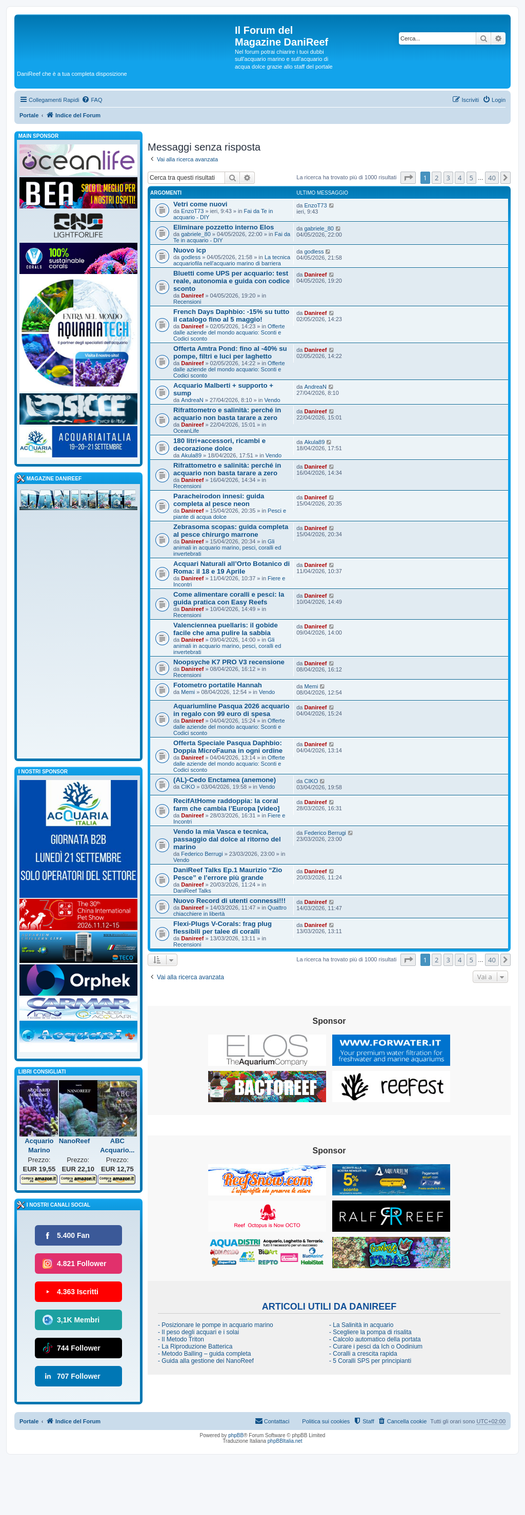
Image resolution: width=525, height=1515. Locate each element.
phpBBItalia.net (285, 1441)
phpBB (236, 1435)
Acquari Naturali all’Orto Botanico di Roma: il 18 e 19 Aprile (231, 567)
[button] (408, 178)
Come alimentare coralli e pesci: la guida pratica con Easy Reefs (228, 598)
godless (190, 257)
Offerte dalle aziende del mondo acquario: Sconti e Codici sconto (229, 332)
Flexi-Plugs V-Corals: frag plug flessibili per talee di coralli (222, 927)
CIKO (188, 787)
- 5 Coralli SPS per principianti (370, 1360)
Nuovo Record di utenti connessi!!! (229, 900)
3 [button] (448, 177)
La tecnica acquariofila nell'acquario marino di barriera (231, 260)
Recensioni (187, 302)
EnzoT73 (192, 211)
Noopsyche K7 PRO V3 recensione (229, 662)
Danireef (192, 295)
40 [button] (492, 177)
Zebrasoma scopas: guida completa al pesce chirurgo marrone (230, 530)
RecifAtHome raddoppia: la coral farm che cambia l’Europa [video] (226, 804)
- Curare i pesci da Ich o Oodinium (375, 1346)
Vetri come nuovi (200, 204)
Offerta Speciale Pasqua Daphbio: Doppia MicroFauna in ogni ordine (227, 746)
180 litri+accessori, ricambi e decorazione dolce (219, 444)
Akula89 (191, 455)
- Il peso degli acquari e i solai (198, 1332)
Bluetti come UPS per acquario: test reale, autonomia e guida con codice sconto (231, 280)
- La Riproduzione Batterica (195, 1346)
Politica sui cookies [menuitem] (326, 1421)
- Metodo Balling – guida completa (204, 1353)
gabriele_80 (196, 234)
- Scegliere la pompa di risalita (370, 1332)
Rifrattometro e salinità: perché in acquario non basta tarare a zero (227, 414)
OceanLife (186, 431)
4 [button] (459, 177)
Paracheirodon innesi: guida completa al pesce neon (218, 500)
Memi (188, 692)
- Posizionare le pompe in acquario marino (215, 1325)
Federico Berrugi (202, 854)
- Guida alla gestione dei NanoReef (206, 1360)
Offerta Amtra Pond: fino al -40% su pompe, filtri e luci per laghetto (230, 352)
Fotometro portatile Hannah (217, 685)
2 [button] (436, 177)
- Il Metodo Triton (181, 1339)
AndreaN (192, 400)
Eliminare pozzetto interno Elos (223, 227)
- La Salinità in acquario (361, 1325)
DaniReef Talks (192, 891)
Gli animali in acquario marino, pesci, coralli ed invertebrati (227, 547)
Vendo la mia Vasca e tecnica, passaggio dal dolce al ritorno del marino (227, 839)
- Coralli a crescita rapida (363, 1353)
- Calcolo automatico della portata (375, 1339)
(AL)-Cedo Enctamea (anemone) (224, 780)
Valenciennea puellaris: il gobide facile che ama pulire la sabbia (225, 629)
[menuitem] (92, 100)
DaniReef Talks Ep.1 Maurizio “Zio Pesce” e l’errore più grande (227, 873)
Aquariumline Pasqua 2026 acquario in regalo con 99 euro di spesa (231, 710)
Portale (28, 115)
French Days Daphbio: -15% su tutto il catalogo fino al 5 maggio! (231, 315)
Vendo (272, 400)
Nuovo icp (189, 250)
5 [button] (471, 177)
